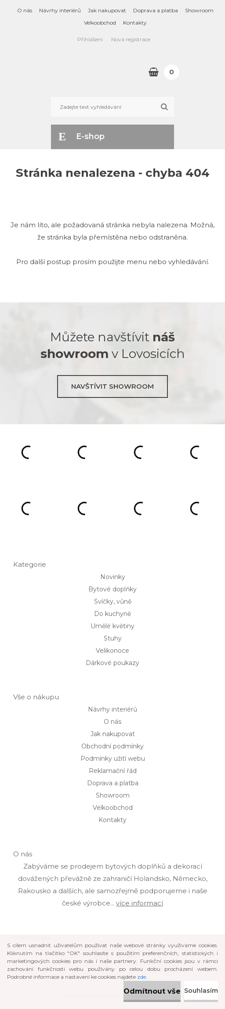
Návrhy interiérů (60, 10)
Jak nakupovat (107, 10)
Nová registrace (130, 39)
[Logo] (60, 72)
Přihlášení (90, 39)
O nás (24, 10)
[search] (164, 107)
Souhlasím (201, 991)
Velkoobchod (100, 22)
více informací (139, 903)
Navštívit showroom (112, 386)
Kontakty (135, 22)
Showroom (199, 10)
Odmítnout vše (152, 991)
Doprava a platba (155, 10)
